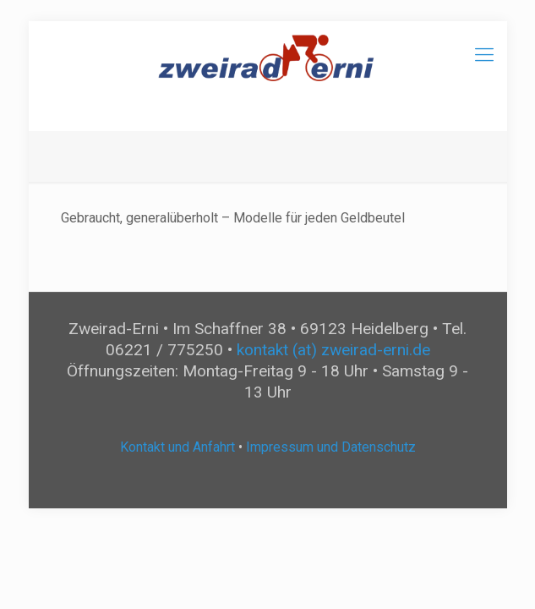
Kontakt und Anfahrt (177, 447)
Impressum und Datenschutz (331, 447)
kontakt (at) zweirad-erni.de (333, 349)
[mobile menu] (484, 55)
